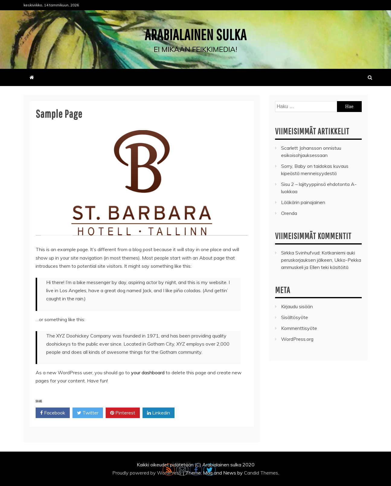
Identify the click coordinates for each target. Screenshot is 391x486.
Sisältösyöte (294, 317)
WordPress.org (297, 339)
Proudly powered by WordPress (147, 473)
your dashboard (148, 372)
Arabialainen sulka (196, 34)
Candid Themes (261, 473)
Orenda (289, 213)
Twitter (87, 413)
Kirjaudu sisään (297, 306)
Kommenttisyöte (299, 328)
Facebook (52, 413)
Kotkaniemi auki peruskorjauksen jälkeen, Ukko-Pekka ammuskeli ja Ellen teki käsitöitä (321, 260)
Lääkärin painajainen (303, 202)
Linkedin (158, 413)
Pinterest (122, 413)
